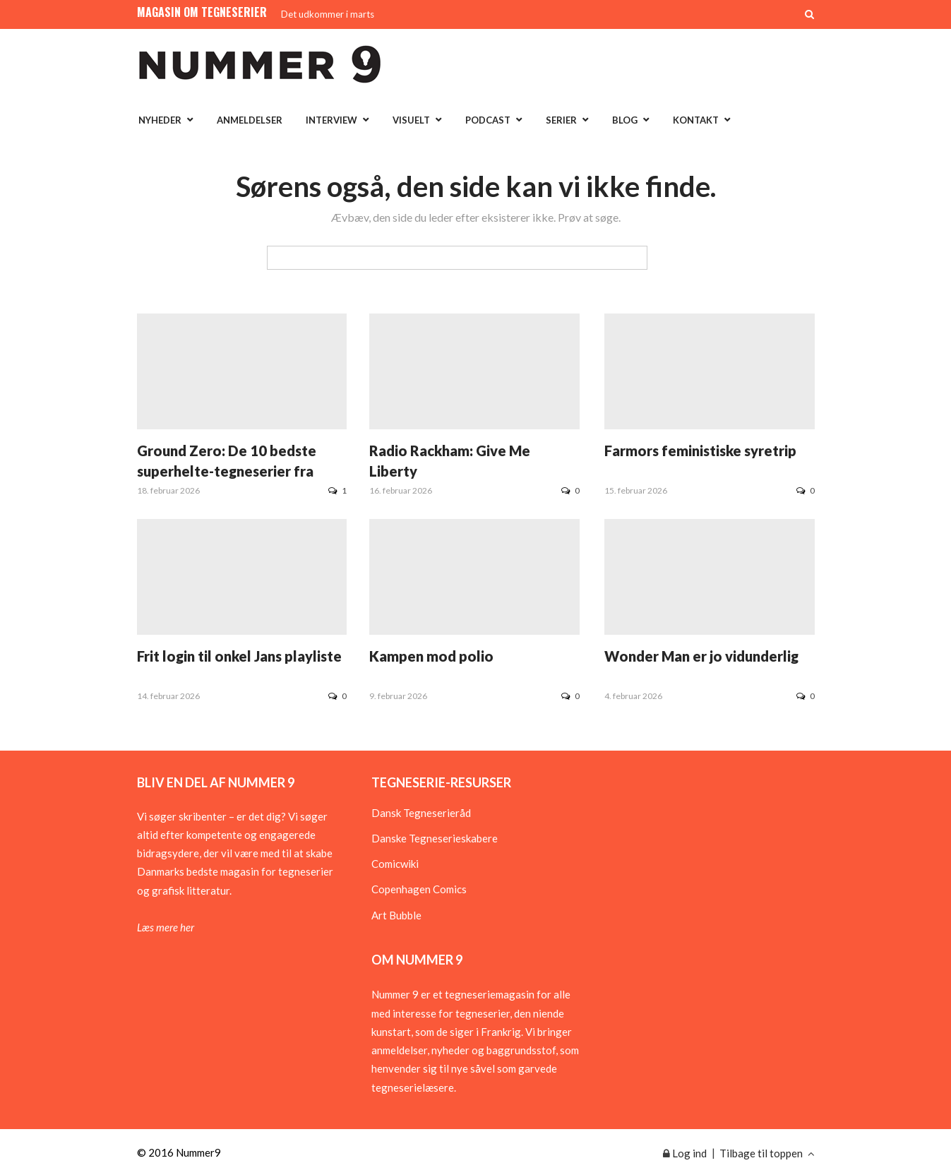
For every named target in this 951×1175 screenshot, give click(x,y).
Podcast (487, 120)
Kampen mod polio (431, 656)
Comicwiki (395, 863)
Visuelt (411, 120)
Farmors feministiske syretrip (700, 450)
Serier (561, 120)
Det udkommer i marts (327, 14)
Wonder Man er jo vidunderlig (701, 656)
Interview (331, 120)
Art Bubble (396, 915)
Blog (625, 120)
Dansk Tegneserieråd (421, 812)
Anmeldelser (249, 120)
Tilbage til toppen (767, 1153)
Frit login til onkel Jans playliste (239, 656)
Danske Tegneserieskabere (434, 838)
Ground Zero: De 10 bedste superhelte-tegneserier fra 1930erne (226, 471)
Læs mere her (165, 927)
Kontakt (696, 120)
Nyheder (159, 120)
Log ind (685, 1153)
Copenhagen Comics (419, 889)
